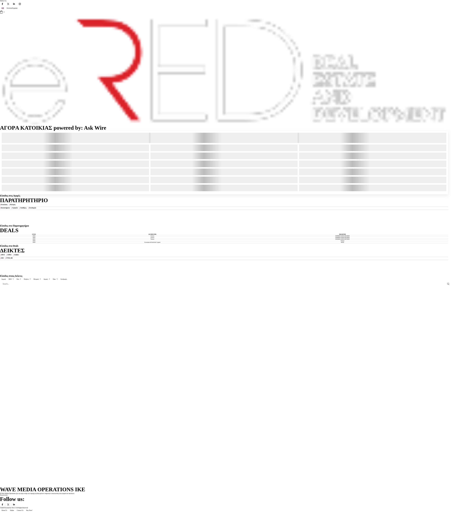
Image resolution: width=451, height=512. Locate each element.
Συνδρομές (64, 279)
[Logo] (224, 69)
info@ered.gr (12, 495)
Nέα (18, 279)
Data (54, 279)
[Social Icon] (2, 4)
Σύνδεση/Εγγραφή (12, 8)
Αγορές (46, 279)
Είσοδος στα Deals (9, 246)
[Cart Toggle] (225, 12)
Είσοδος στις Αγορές (10, 195)
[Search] (222, 284)
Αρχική (3, 279)
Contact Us (20, 510)
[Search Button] (448, 284)
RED (10, 279)
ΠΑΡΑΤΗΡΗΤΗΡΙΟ (24, 200)
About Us (4, 510)
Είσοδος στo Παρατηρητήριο (14, 225)
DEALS (9, 230)
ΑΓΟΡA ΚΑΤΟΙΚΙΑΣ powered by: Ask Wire (53, 128)
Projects (26, 279)
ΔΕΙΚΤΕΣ (12, 250)
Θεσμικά (36, 279)
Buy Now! (29, 510)
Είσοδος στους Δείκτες (11, 276)
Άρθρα (12, 510)
